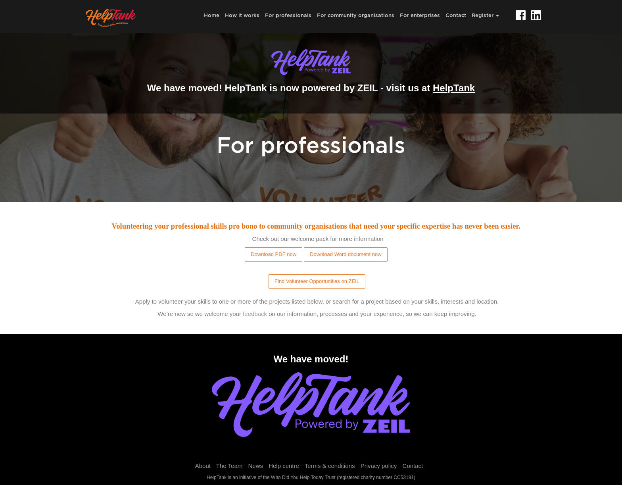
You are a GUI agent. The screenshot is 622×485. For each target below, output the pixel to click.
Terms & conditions (330, 465)
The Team (229, 465)
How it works (242, 15)
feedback (255, 313)
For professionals (288, 15)
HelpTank (454, 88)
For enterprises (420, 15)
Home (211, 15)
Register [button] (485, 15)
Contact (455, 15)
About (203, 465)
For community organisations (355, 15)
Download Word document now (345, 254)
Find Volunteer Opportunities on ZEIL (317, 281)
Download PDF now (273, 254)
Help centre (284, 465)
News (255, 465)
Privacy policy (379, 465)
